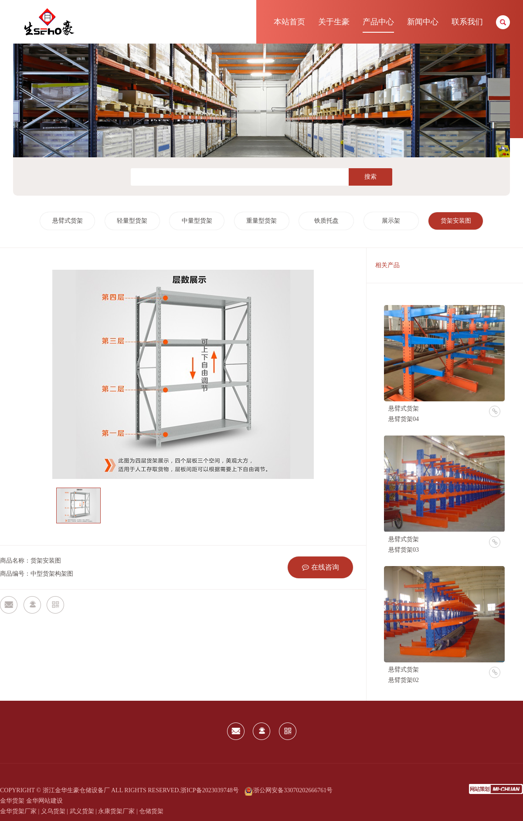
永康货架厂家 (116, 811)
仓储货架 (151, 811)
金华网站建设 (44, 800)
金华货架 (12, 800)
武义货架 (82, 811)
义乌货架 (53, 811)
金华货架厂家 (18, 811)
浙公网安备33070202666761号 (289, 790)
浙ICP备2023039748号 (209, 790)
